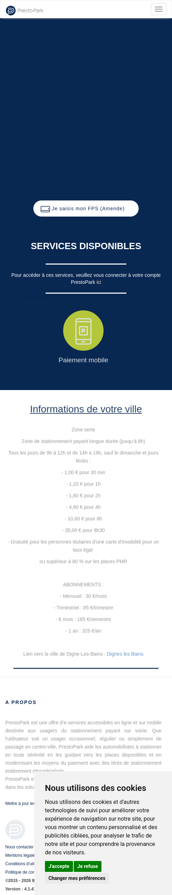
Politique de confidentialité (29, 872)
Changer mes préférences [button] (76, 878)
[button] (86, 208)
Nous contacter (19, 847)
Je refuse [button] (87, 866)
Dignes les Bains (125, 654)
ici (99, 282)
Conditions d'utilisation (26, 863)
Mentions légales (21, 855)
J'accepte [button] (59, 866)
